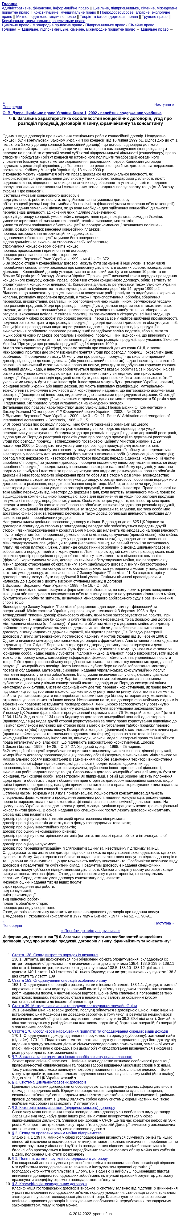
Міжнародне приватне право (57, 25)
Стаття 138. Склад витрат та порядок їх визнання (55, 955)
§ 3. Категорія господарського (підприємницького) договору (63, 1108)
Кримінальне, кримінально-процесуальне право (43, 21)
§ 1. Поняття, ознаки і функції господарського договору (60, 1159)
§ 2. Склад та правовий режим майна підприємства (57, 1133)
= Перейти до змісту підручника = (90, 931)
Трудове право (155, 17)
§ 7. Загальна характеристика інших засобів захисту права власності (72, 1057)
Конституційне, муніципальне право (64, 12)
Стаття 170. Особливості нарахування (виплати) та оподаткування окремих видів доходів (90, 1031)
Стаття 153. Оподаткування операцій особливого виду (59, 980)
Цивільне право (15, 25)
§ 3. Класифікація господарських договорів (49, 1184)
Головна (9, 29)
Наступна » (164, 104)
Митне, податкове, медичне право (46, 17)
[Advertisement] (90, 65)
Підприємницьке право (105, 25)
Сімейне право (141, 25)
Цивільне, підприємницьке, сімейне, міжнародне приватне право (78, 29)
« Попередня (12, 105)
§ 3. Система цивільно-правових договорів (49, 1082)
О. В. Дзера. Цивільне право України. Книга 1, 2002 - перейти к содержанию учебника (82, 113)
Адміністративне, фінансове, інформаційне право (45, 8)
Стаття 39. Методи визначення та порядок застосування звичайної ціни (74, 1006)
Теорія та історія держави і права (109, 17)
